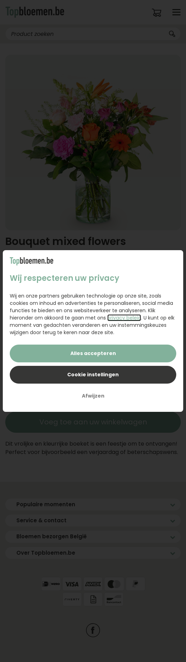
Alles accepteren (93, 353)
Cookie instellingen (93, 374)
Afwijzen (93, 395)
